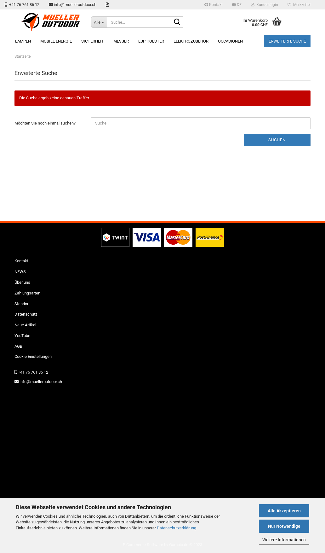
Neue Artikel (25, 325)
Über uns (22, 282)
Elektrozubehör (191, 41)
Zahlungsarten (27, 293)
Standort (22, 303)
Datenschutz (25, 314)
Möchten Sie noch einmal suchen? (45, 123)
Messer (121, 41)
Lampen (23, 41)
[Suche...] (99, 22)
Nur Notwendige (284, 526)
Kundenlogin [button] (264, 5)
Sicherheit (92, 41)
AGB (18, 346)
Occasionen (230, 41)
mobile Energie (56, 41)
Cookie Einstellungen (33, 356)
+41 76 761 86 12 (22, 4)
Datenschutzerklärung (176, 528)
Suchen (277, 139)
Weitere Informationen (284, 539)
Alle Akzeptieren (284, 510)
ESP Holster (151, 41)
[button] (236, 4)
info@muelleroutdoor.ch (72, 4)
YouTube (22, 335)
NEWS (20, 271)
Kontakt (213, 5)
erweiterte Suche (287, 41)
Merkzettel (299, 5)
